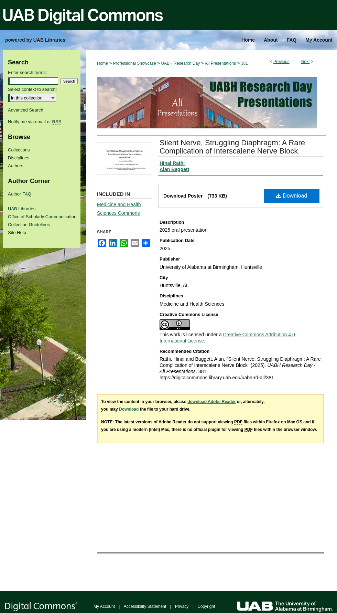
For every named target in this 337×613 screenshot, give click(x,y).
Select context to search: (32, 89)
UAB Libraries (21, 208)
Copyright (206, 606)
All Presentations (220, 63)
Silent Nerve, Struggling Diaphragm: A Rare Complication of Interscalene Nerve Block (232, 146)
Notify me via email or (34, 121)
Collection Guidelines (29, 224)
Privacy (181, 606)
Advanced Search (25, 110)
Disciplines (18, 157)
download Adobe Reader (211, 401)
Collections (19, 149)
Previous (281, 61)
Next (305, 61)
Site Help (17, 232)
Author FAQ (19, 194)
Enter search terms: (27, 72)
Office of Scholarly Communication (42, 216)
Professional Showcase (134, 63)
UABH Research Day (180, 63)
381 (244, 63)
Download (291, 196)
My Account (104, 606)
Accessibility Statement (145, 606)
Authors (15, 165)
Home (102, 63)
